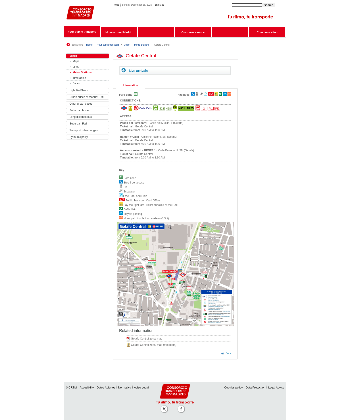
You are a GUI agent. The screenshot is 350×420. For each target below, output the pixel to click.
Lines (76, 66)
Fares (76, 83)
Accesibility (87, 387)
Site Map (159, 4)
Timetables (79, 78)
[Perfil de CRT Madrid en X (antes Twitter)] (165, 406)
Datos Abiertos (106, 387)
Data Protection (255, 387)
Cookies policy (233, 387)
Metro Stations (141, 44)
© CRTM (71, 387)
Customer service (192, 32)
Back (228, 353)
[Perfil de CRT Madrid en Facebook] (182, 406)
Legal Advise (276, 387)
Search (268, 5)
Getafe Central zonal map (146, 338)
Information (130, 85)
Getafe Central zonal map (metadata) (154, 344)
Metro (126, 44)
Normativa (124, 387)
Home (116, 4)
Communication (267, 32)
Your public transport (82, 31)
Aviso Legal (141, 387)
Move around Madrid (118, 32)
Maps (76, 61)
